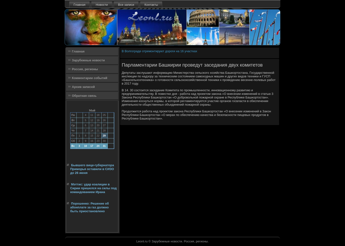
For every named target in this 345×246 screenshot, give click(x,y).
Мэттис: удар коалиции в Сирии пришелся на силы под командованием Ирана (93, 188)
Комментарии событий (89, 78)
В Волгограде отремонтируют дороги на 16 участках (159, 51)
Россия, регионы (85, 69)
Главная (79, 4)
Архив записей (83, 87)
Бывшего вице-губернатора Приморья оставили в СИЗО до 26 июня (92, 169)
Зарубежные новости (88, 60)
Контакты (151, 4)
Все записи (126, 4)
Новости (102, 4)
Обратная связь (84, 95)
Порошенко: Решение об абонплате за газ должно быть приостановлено (89, 207)
